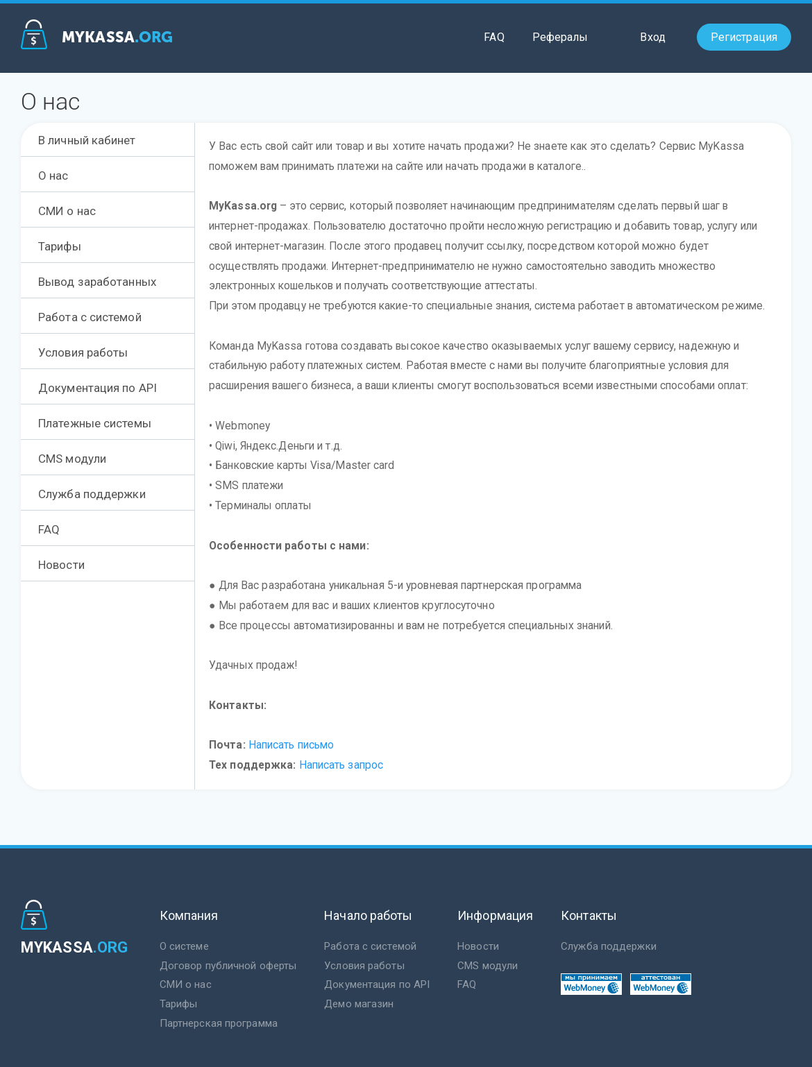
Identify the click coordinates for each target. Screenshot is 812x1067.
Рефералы (560, 37)
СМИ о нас (186, 984)
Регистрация (744, 37)
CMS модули (487, 965)
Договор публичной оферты (228, 965)
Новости (478, 946)
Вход (652, 37)
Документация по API (377, 984)
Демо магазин (359, 1004)
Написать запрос (341, 765)
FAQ (494, 37)
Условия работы (364, 965)
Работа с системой (370, 946)
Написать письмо (291, 745)
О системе (184, 946)
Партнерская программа (219, 1023)
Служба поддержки (609, 946)
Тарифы (179, 1004)
